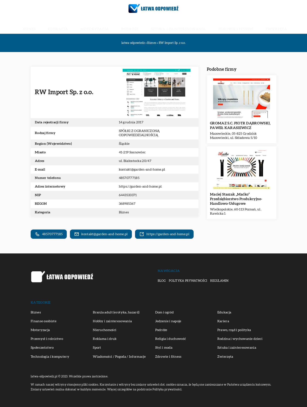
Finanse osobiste (43, 321)
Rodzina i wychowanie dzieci (239, 338)
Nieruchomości (104, 330)
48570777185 (129, 178)
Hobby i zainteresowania (112, 321)
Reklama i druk (105, 338)
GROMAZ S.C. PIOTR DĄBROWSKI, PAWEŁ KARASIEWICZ (240, 125)
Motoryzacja (109, 25)
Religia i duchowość (170, 338)
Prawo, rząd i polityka (234, 330)
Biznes (62, 25)
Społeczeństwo (42, 347)
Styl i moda (163, 347)
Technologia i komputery (50, 356)
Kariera (223, 321)
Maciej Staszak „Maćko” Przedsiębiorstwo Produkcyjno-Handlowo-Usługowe (236, 199)
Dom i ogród (164, 312)
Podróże (134, 25)
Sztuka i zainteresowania (170, 25)
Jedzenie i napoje (168, 321)
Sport (97, 347)
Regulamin (219, 280)
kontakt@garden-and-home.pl (142, 169)
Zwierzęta (244, 25)
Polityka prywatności (188, 280)
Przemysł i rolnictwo (47, 338)
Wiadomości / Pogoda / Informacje (119, 356)
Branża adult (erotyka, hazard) (116, 312)
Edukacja (82, 25)
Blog (162, 280)
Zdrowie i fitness (214, 25)
